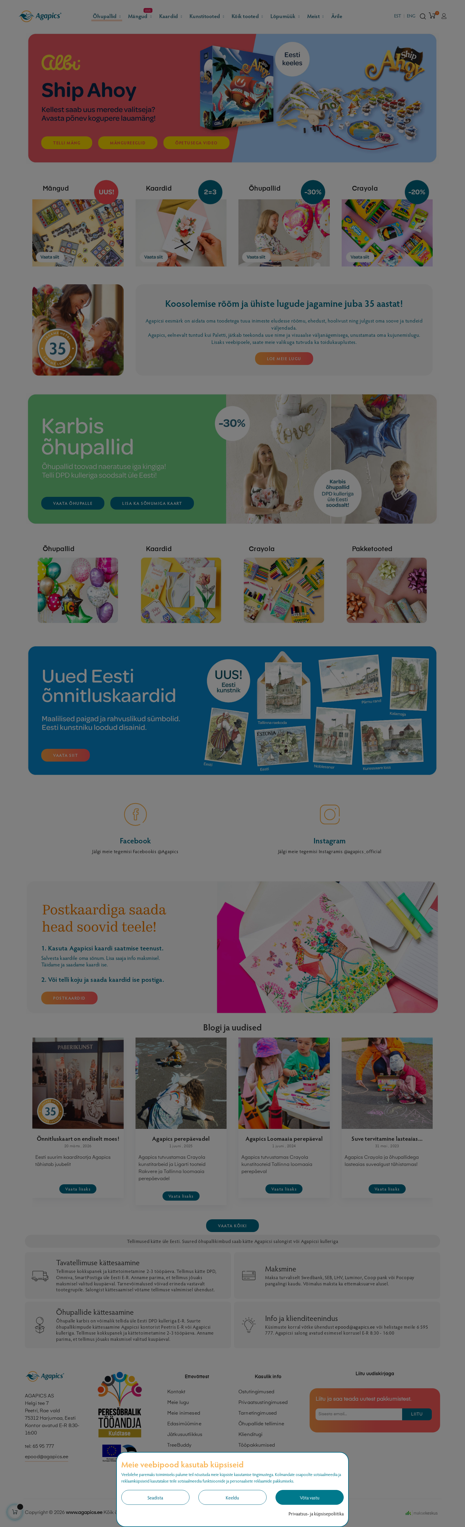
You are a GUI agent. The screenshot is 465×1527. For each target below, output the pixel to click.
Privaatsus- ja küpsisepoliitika (316, 1513)
